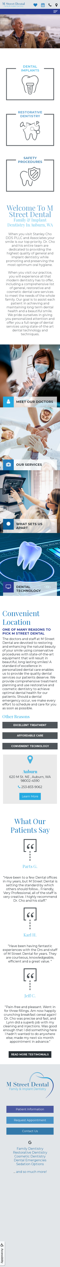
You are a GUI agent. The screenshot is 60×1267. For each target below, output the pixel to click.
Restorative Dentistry (30, 1162)
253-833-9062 (31, 787)
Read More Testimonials (30, 1054)
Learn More (30, 796)
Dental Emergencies (30, 1170)
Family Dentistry (30, 1159)
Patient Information (30, 1119)
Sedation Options (30, 1174)
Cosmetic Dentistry (30, 1166)
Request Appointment (30, 1130)
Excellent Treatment (30, 735)
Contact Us (30, 1141)
